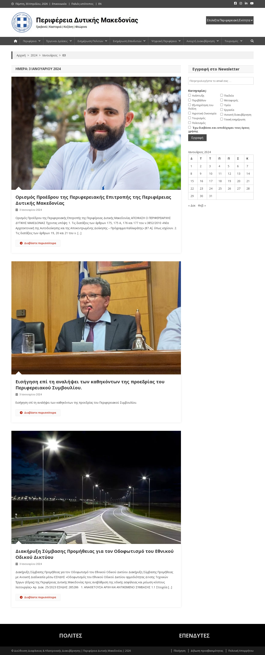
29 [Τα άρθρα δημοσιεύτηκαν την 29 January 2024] (192, 196)
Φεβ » (202, 205)
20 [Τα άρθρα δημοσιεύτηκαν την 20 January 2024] (238, 181)
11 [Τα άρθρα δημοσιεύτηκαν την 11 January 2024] (220, 174)
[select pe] (230, 20)
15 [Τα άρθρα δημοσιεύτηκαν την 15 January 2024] (192, 181)
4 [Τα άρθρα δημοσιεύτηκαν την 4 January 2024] (219, 166)
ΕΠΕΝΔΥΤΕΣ (194, 635)
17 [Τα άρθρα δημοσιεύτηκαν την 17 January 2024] (210, 181)
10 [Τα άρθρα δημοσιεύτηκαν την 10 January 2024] (210, 174)
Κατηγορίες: (197, 91)
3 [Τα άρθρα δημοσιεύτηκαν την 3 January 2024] (210, 166)
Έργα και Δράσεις (57, 41)
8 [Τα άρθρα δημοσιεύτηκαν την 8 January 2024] (191, 174)
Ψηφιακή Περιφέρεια (164, 41)
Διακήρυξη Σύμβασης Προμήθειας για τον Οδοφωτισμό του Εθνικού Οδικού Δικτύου (95, 554)
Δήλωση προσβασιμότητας (207, 651)
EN (99, 4)
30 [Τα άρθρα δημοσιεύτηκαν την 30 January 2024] (201, 196)
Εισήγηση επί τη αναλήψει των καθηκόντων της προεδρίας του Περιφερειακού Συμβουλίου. (90, 384)
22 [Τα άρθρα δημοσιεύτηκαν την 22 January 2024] (192, 188)
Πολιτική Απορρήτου (241, 651)
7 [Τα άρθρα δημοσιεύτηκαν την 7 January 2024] (247, 166)
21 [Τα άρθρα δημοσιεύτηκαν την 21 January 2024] (248, 181)
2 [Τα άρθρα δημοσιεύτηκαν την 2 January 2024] (200, 166)
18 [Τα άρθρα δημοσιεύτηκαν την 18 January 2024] (220, 181)
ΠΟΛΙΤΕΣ (70, 635)
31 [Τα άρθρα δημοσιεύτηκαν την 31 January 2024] (210, 196)
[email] (221, 81)
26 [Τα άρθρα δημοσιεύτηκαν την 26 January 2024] (229, 188)
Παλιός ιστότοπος (82, 4)
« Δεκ (191, 205)
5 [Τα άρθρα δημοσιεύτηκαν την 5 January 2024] (228, 166)
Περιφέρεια (29, 41)
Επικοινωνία (59, 4)
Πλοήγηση (180, 651)
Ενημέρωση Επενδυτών (127, 41)
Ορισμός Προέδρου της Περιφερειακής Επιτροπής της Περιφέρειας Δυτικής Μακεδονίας (93, 200)
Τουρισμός (231, 41)
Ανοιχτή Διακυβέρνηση (201, 41)
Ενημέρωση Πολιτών (90, 41)
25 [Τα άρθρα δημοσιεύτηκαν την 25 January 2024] (220, 188)
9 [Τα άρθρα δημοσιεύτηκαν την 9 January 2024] (200, 174)
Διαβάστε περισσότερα (38, 243)
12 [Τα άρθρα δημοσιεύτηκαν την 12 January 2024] (229, 174)
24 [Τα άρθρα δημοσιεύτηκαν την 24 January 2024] (210, 188)
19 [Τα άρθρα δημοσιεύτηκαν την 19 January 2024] (229, 181)
